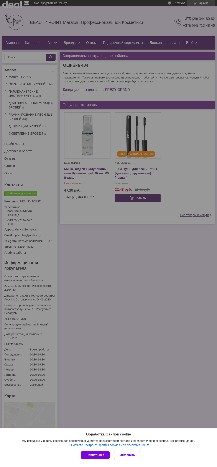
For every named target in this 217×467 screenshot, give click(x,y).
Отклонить (127, 455)
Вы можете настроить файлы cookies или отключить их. (106, 445)
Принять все (95, 455)
